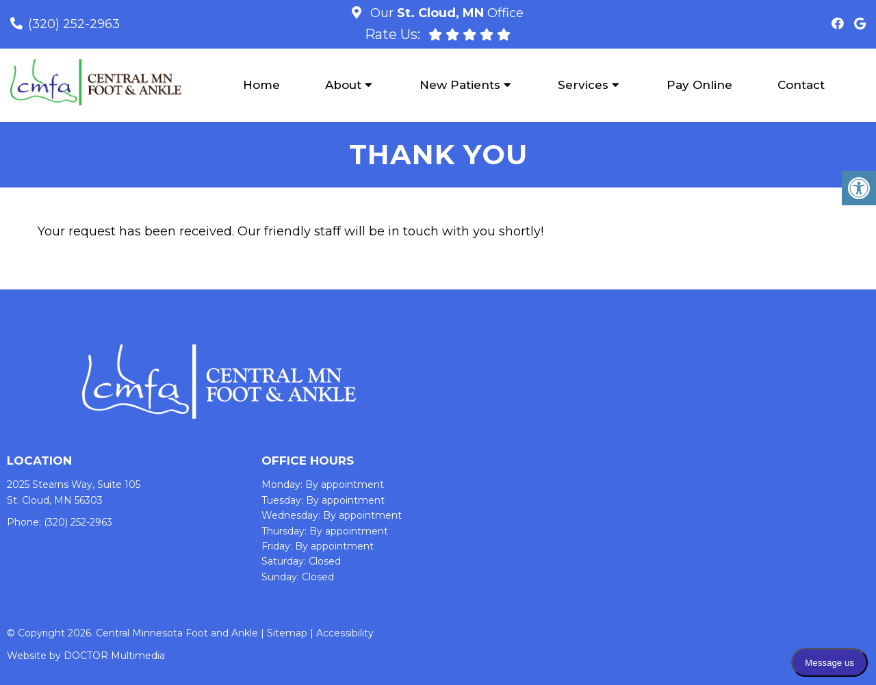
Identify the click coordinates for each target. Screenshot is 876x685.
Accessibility (345, 633)
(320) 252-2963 (74, 23)
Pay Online (699, 85)
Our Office (445, 13)
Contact (801, 85)
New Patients (460, 85)
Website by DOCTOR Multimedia (86, 655)
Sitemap (287, 633)
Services (583, 85)
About (343, 85)
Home (261, 85)
